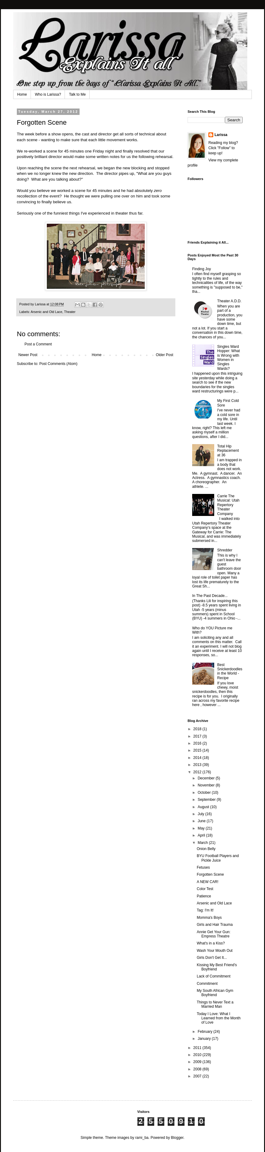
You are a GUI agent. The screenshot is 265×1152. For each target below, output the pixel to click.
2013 (198, 765)
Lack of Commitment (213, 976)
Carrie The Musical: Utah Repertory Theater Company (228, 505)
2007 (198, 1076)
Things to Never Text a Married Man (215, 1004)
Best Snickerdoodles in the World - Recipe (229, 671)
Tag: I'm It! (205, 910)
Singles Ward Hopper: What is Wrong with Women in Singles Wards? (228, 357)
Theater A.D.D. (229, 301)
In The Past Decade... (210, 596)
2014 (198, 758)
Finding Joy (201, 269)
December (207, 778)
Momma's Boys (209, 917)
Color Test (205, 889)
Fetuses (203, 867)
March (203, 843)
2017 (198, 736)
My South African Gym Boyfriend (215, 992)
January (205, 1038)
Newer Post (27, 355)
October (205, 792)
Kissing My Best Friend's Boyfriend (217, 967)
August (204, 807)
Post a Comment (38, 344)
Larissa (221, 135)
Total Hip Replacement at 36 (228, 450)
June (202, 821)
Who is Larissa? (48, 94)
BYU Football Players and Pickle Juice (218, 858)
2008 (198, 1069)
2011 (198, 1048)
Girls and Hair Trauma (215, 924)
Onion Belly (206, 849)
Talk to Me (77, 94)
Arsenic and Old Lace (46, 312)
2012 (198, 772)
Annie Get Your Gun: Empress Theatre (213, 934)
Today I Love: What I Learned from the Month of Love (219, 1018)
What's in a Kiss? (211, 943)
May (202, 828)
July (201, 814)
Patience (204, 896)
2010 (198, 1055)
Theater (69, 312)
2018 (198, 729)
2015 (198, 750)
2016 (198, 743)
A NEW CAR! (207, 882)
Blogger (177, 1137)
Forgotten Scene (210, 874)
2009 (198, 1062)
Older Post (164, 355)
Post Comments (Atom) (58, 364)
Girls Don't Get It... (212, 957)
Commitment (207, 983)
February (205, 1031)
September (207, 799)
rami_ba (141, 1137)
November (207, 785)
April (202, 835)
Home (22, 94)
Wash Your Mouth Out (215, 950)
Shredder (224, 550)
